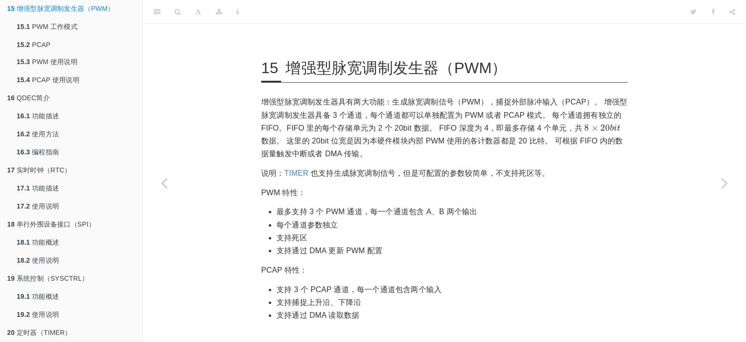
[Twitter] (693, 12)
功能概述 (38, 242)
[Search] (177, 12)
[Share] (732, 12)
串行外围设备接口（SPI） (51, 224)
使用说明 (38, 206)
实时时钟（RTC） (39, 170)
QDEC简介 (28, 98)
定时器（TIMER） (39, 332)
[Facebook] (713, 12)
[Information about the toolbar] (237, 12)
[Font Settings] (198, 12)
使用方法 (38, 134)
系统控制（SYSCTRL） (47, 278)
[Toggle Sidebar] (157, 12)
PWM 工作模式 (47, 26)
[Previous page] (164, 183)
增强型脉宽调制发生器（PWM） (60, 8)
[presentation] (602, 128)
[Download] (219, 12)
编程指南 (38, 152)
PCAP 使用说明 (48, 80)
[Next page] (724, 183)
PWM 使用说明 (47, 62)
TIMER (297, 173)
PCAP (33, 44)
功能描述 (38, 116)
